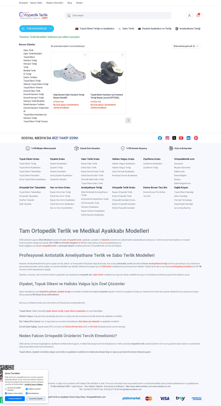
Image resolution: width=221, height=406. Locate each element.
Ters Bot (147, 196)
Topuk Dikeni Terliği (32, 81)
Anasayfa (178, 163)
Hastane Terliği (30, 60)
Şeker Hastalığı (180, 196)
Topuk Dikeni (29, 57)
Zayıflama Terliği (150, 167)
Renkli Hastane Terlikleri (34, 104)
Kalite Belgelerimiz (182, 183)
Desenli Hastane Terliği (34, 94)
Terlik (26, 67)
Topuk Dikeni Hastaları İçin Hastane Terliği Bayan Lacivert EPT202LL (107, 96)
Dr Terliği (27, 74)
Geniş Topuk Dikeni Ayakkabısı (32, 179)
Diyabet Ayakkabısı (58, 163)
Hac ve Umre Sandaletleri (61, 208)
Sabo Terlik (28, 50)
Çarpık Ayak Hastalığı (183, 204)
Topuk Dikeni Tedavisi (33, 87)
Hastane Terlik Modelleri (34, 101)
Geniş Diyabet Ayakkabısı (61, 175)
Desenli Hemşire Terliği (34, 98)
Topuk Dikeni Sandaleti (29, 175)
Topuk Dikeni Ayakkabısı (29, 167)
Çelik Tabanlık (25, 204)
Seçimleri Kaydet (36, 399)
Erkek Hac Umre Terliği (60, 196)
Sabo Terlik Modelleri (33, 54)
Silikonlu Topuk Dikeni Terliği (36, 84)
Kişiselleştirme (32, 393)
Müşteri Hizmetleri (182, 167)
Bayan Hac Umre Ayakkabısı (62, 200)
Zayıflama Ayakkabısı (152, 163)
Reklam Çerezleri (33, 389)
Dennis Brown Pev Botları (154, 192)
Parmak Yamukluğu (183, 200)
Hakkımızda (179, 171)
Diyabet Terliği (56, 167)
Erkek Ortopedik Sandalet (123, 208)
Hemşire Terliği (30, 64)
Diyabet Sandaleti (58, 171)
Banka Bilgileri (180, 175)
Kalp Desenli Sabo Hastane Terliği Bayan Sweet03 (68, 96)
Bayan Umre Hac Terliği (60, 192)
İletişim (177, 179)
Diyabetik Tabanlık (58, 179)
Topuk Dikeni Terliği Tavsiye (36, 121)
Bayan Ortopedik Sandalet (123, 204)
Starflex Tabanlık (26, 200)
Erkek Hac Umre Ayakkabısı (62, 204)
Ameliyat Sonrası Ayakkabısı (124, 175)
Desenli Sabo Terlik (32, 91)
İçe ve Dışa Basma (182, 208)
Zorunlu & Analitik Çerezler (13, 389)
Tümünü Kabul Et (15, 399)
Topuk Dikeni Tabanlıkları (30, 171)
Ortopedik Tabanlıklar (28, 196)
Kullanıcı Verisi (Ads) (14, 393)
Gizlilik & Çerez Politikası (34, 384)
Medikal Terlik (30, 70)
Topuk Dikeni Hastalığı (184, 192)
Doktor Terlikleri (30, 77)
